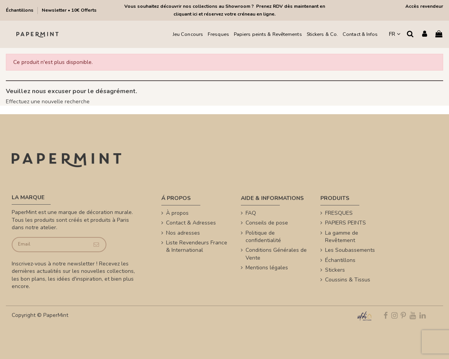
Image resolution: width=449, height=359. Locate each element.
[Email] (49, 244)
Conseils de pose (267, 222)
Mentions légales (267, 267)
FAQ (251, 213)
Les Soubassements (350, 250)
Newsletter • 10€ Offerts (69, 10)
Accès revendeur (424, 6)
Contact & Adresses (191, 222)
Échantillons (20, 10)
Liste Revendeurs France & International (196, 246)
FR (394, 34)
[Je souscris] (96, 244)
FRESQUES (339, 213)
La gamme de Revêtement (341, 236)
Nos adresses (183, 233)
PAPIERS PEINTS (345, 222)
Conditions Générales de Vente (276, 254)
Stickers (335, 270)
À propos (177, 213)
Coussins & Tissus (347, 279)
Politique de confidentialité (263, 236)
